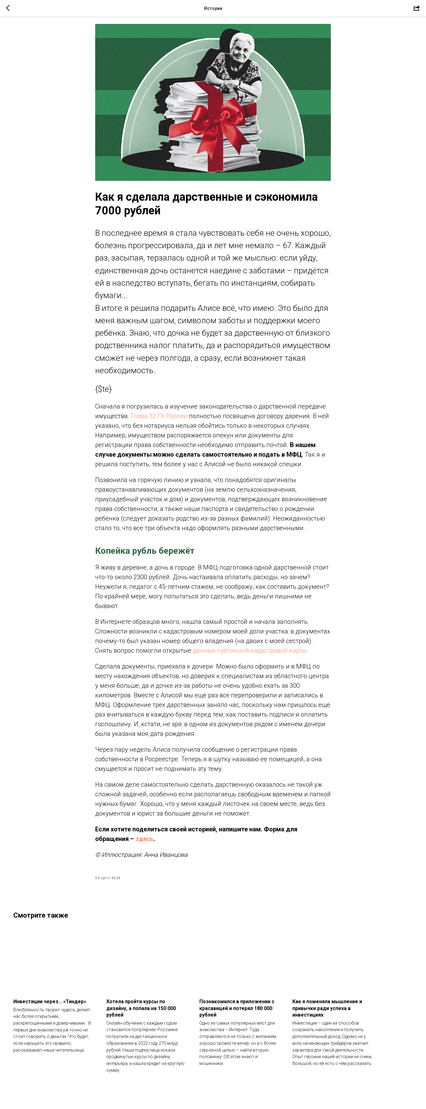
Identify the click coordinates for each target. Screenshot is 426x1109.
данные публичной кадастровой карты (250, 656)
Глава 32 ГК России (159, 421)
